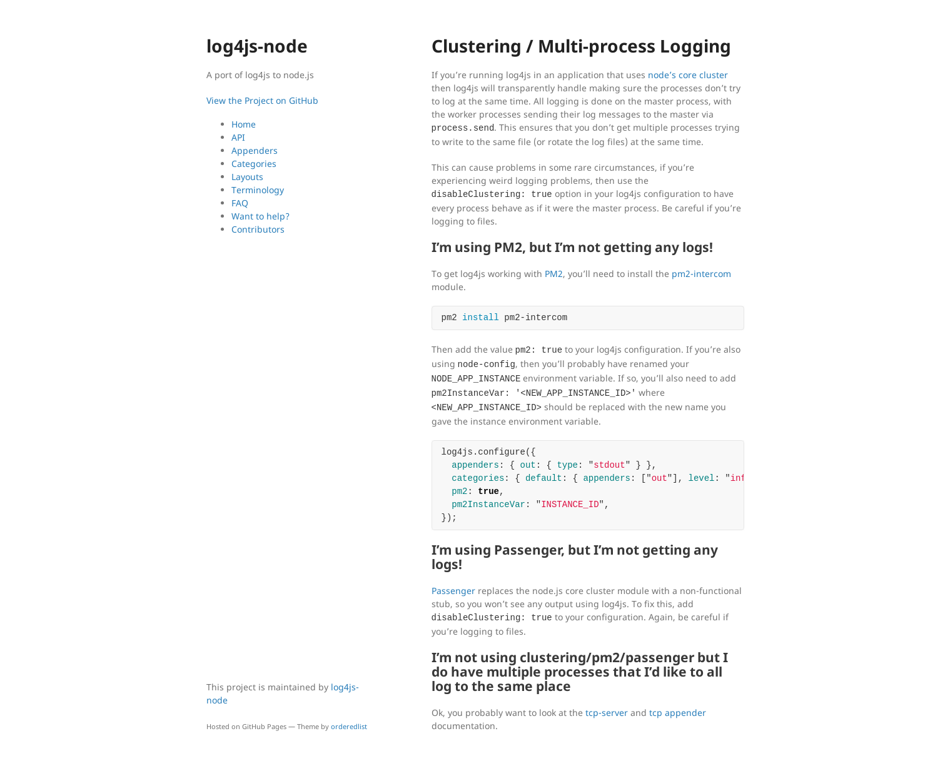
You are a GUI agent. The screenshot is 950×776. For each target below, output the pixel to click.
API (238, 137)
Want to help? (260, 216)
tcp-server (606, 712)
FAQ (239, 203)
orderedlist (349, 726)
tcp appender (677, 712)
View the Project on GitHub (262, 100)
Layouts (247, 177)
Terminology (257, 190)
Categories (253, 163)
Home (243, 124)
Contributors (258, 229)
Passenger (453, 591)
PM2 (554, 274)
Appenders (254, 150)
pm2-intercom (701, 274)
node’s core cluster (688, 75)
